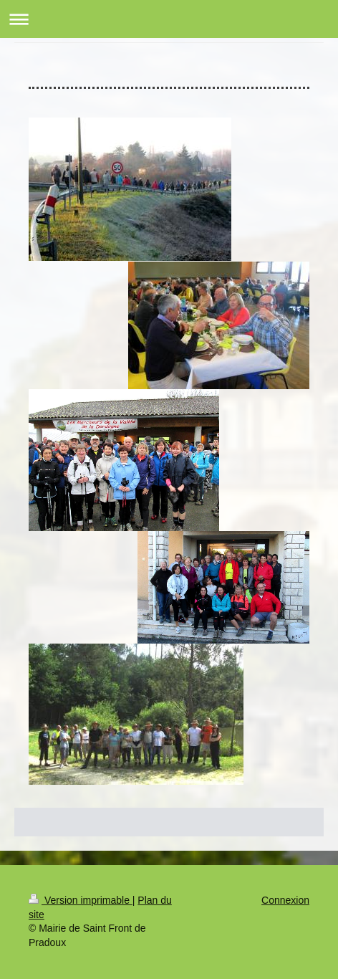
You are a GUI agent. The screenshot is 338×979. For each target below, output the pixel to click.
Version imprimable (80, 900)
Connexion (285, 900)
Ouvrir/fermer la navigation (169, 19)
